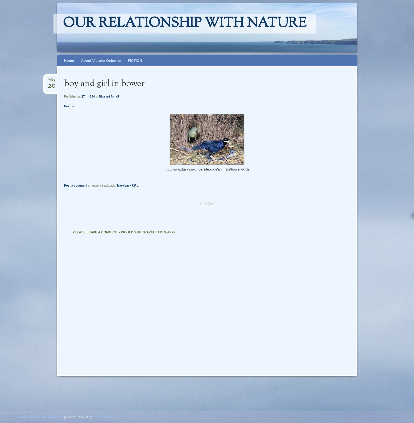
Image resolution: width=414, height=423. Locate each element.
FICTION (135, 61)
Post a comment (75, 185)
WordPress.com (104, 417)
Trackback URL (127, 185)
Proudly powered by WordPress (40, 417)
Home (69, 61)
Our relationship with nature (184, 24)
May (51, 82)
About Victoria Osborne (101, 61)
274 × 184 (88, 96)
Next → (69, 106)
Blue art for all (109, 96)
